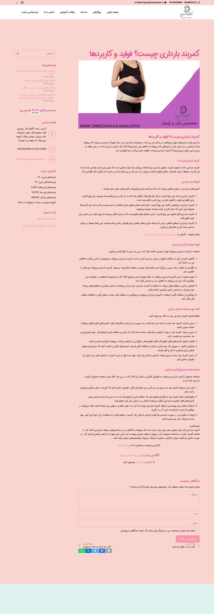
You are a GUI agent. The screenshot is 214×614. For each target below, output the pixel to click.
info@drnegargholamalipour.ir (30, 159)
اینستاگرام (140, 462)
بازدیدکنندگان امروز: (46, 182)
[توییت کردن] (95, 551)
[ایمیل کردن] (109, 551)
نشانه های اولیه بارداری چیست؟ (39, 80)
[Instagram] (22, 2)
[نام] (139, 513)
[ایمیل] (139, 523)
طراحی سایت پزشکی (46, 218)
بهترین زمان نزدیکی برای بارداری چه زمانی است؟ (34, 72)
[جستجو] (16, 12)
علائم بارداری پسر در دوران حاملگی (38, 88)
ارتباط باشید (122, 445)
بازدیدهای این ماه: (47, 192)
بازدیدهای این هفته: (46, 187)
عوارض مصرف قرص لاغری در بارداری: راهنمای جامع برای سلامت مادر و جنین (36, 96)
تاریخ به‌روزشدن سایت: (45, 202)
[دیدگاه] (139, 499)
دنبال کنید (35, 112)
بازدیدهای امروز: (48, 177)
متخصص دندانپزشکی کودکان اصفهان (39, 226)
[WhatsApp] (17, 2)
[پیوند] (186, 12)
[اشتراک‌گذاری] (102, 551)
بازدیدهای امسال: (47, 197)
